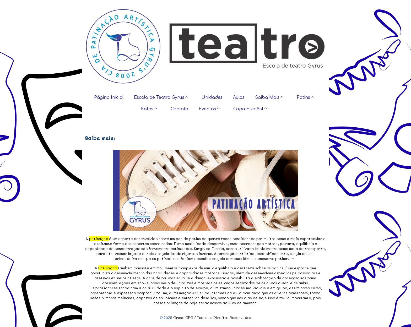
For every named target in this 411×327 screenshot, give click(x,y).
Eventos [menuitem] (207, 109)
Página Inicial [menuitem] (108, 97)
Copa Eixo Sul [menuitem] (248, 109)
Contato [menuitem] (179, 109)
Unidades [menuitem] (212, 97)
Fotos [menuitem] (147, 109)
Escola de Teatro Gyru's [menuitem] (159, 97)
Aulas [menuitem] (239, 97)
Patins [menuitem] (303, 97)
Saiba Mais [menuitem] (267, 97)
